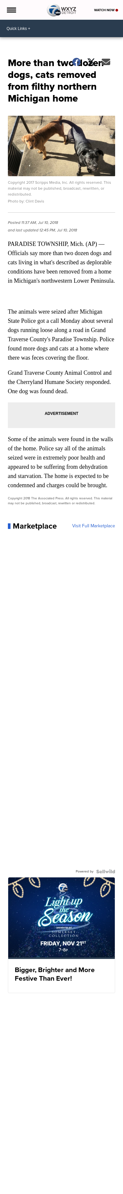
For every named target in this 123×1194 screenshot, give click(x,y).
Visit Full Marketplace (93, 526)
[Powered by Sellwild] (105, 871)
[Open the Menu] (11, 10)
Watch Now (106, 10)
